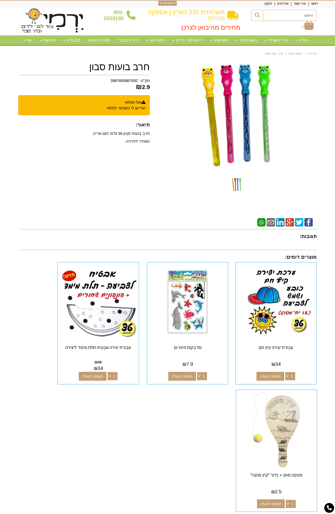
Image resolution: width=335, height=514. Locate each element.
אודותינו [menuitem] (282, 3)
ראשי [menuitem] (314, 3)
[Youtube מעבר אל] (193, 400)
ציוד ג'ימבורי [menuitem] (128, 40)
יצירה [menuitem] (301, 40)
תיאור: (143, 125)
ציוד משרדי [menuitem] (276, 40)
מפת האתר (302, 391)
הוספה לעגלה (276, 363)
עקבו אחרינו (198, 391)
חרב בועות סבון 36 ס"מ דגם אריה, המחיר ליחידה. (121, 137)
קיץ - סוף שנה (274, 54)
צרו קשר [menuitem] (300, 3)
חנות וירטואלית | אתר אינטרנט (133, 509)
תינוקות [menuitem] (47, 40)
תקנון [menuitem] (268, 3)
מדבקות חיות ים (206, 335)
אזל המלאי (133, 102)
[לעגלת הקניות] (308, 26)
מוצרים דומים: (301, 257)
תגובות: (308, 236)
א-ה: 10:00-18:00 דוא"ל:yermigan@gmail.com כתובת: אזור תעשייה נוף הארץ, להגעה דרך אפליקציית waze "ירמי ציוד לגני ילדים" (65, 413)
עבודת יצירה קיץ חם (282, 335)
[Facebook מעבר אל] (210, 400)
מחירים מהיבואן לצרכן (210, 27)
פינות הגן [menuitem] (155, 40)
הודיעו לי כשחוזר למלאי (126, 108)
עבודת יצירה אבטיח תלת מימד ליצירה (129, 337)
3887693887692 (124, 80)
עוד (27, 40)
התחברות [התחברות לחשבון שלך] (168, 3)
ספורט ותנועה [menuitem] (99, 40)
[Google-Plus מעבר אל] (202, 400)
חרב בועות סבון (119, 67)
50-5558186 (114, 15)
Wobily (184, 509)
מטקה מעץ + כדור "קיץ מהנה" (53, 335)
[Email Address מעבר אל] (185, 400)
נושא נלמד (295, 54)
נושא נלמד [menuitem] (246, 40)
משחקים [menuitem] (219, 40)
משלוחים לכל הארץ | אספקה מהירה (186, 15)
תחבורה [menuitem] (71, 40)
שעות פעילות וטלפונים (83, 391)
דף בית (312, 54)
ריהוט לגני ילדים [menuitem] (187, 40)
